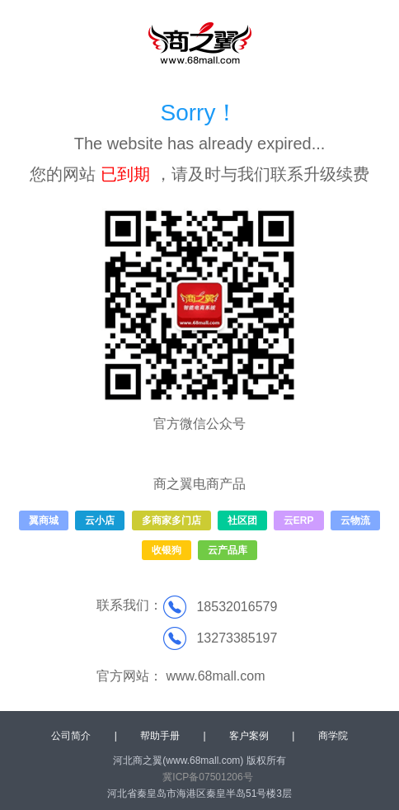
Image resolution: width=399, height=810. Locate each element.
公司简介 (71, 736)
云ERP (299, 520)
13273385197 (236, 638)
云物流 (355, 520)
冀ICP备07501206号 (207, 777)
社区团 (242, 520)
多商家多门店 (171, 520)
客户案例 (249, 736)
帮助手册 (160, 736)
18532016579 (236, 607)
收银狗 (166, 550)
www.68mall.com (215, 676)
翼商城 (44, 520)
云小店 (100, 520)
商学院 (333, 736)
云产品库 (227, 550)
